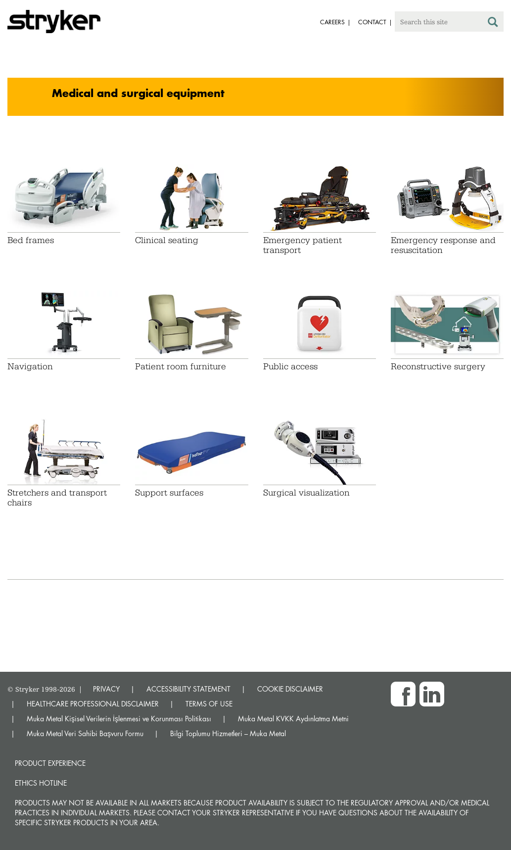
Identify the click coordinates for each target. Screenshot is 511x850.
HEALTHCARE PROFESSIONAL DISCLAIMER (93, 703)
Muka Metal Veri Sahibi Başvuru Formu (85, 733)
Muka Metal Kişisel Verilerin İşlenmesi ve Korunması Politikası (119, 718)
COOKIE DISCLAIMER (290, 689)
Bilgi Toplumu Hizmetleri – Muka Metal (228, 733)
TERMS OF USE (209, 703)
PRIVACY (106, 689)
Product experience (50, 763)
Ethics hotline (41, 783)
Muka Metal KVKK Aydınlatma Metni (293, 718)
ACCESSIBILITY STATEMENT (188, 689)
